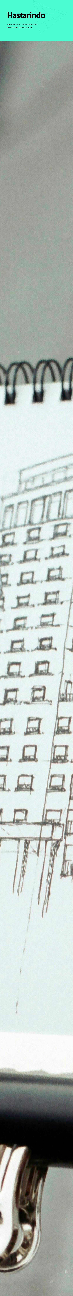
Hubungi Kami (26, 27)
